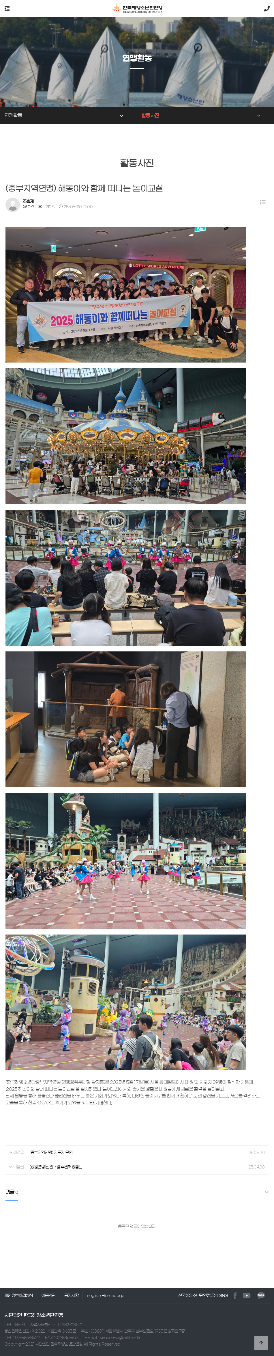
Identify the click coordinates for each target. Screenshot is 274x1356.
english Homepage (105, 1296)
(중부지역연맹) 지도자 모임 (51, 1153)
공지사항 (71, 1296)
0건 (28, 207)
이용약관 (48, 1296)
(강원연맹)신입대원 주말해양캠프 (56, 1167)
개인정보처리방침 (18, 1296)
